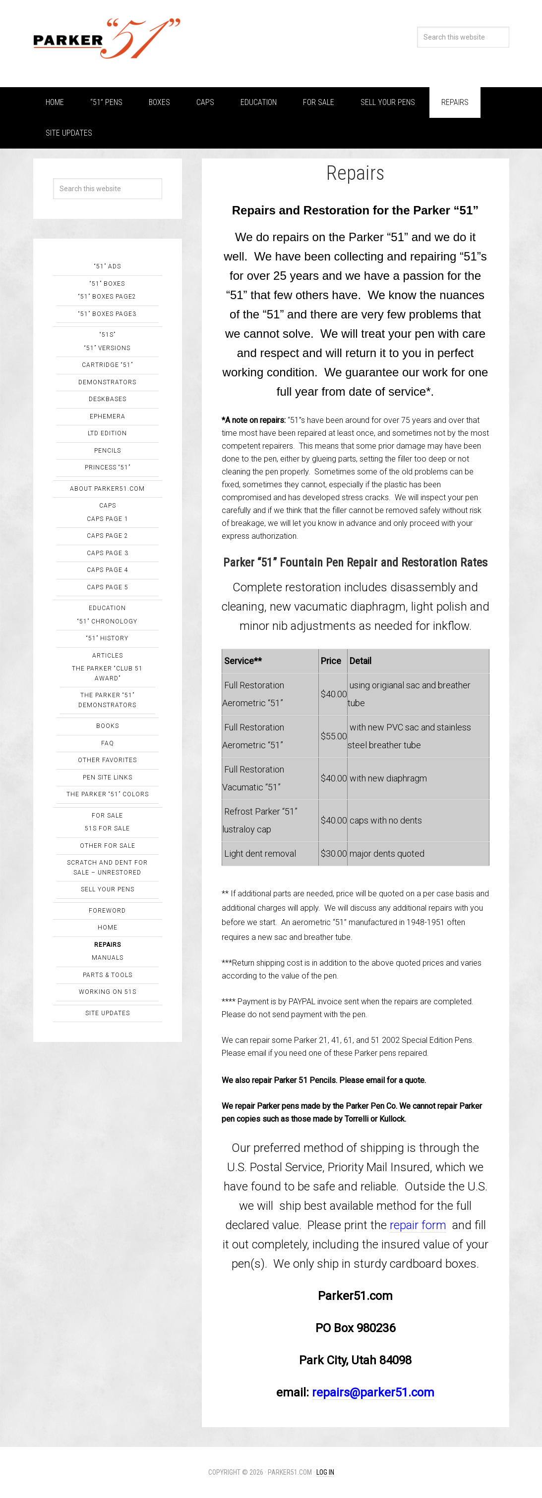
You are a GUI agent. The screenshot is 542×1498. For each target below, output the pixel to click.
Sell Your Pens (107, 889)
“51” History (107, 638)
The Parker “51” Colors (107, 794)
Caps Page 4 (107, 570)
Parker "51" (107, 39)
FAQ (107, 743)
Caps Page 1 (107, 519)
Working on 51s (107, 991)
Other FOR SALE (107, 845)
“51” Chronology (107, 621)
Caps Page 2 (107, 535)
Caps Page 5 (107, 587)
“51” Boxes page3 (107, 313)
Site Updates (107, 1013)
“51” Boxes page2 (107, 296)
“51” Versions (107, 348)
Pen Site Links (107, 777)
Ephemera (107, 416)
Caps (107, 505)
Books (107, 726)
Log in (325, 1472)
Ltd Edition (107, 433)
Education (107, 608)
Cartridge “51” (107, 365)
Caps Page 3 (107, 553)
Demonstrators (107, 382)
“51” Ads (107, 266)
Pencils (107, 450)
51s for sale (107, 828)
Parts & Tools (107, 975)
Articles (107, 655)
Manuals (107, 957)
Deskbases (107, 399)
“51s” (108, 334)
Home (108, 927)
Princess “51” (107, 467)
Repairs (107, 944)
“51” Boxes (107, 283)
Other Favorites (107, 760)
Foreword (107, 910)
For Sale (107, 815)
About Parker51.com (107, 488)
